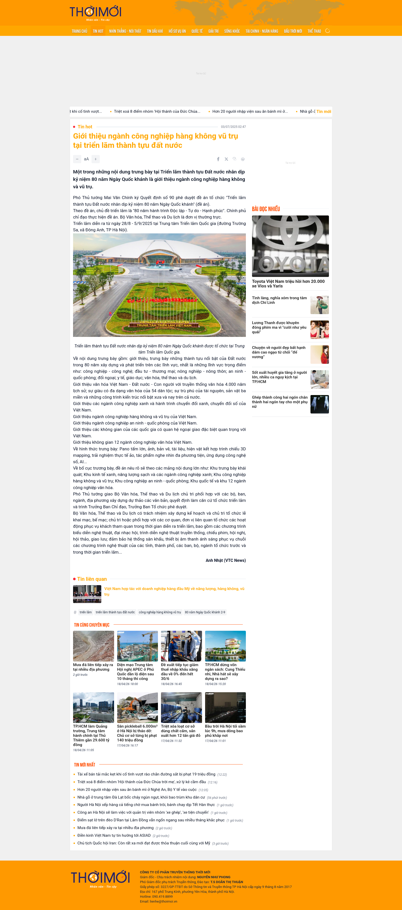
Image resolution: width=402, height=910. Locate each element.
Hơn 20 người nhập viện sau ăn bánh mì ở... (261, 111)
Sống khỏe (232, 31)
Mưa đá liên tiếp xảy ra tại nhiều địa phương (124, 827)
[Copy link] (235, 159)
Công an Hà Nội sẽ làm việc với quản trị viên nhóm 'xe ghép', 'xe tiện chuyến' (152, 812)
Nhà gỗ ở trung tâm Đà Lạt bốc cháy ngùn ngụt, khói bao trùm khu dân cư (152, 797)
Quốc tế (197, 31)
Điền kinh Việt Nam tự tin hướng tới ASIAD (123, 835)
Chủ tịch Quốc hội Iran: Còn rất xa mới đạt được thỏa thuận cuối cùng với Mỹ (153, 843)
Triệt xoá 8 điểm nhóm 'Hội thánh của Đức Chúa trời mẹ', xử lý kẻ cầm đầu (147, 782)
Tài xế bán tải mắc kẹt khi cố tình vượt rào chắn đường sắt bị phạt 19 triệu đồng (152, 774)
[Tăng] (96, 159)
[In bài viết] (243, 159)
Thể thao (314, 31)
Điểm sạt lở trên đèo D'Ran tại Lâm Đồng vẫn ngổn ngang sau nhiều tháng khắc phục (160, 820)
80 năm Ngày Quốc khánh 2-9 (205, 612)
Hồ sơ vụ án (177, 31)
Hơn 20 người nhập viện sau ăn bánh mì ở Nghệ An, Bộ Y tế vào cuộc (142, 789)
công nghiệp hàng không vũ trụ (160, 612)
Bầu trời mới (293, 31)
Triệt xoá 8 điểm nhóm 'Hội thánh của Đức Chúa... (168, 111)
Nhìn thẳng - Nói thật (125, 31)
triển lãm (86, 612)
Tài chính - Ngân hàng (262, 31)
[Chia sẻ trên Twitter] (226, 159)
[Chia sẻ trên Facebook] (218, 159)
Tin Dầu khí (155, 31)
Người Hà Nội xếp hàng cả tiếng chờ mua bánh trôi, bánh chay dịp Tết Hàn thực (155, 804)
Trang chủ (79, 31)
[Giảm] (77, 159)
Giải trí (213, 31)
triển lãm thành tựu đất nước (115, 612)
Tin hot (98, 31)
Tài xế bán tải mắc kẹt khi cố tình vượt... (78, 111)
